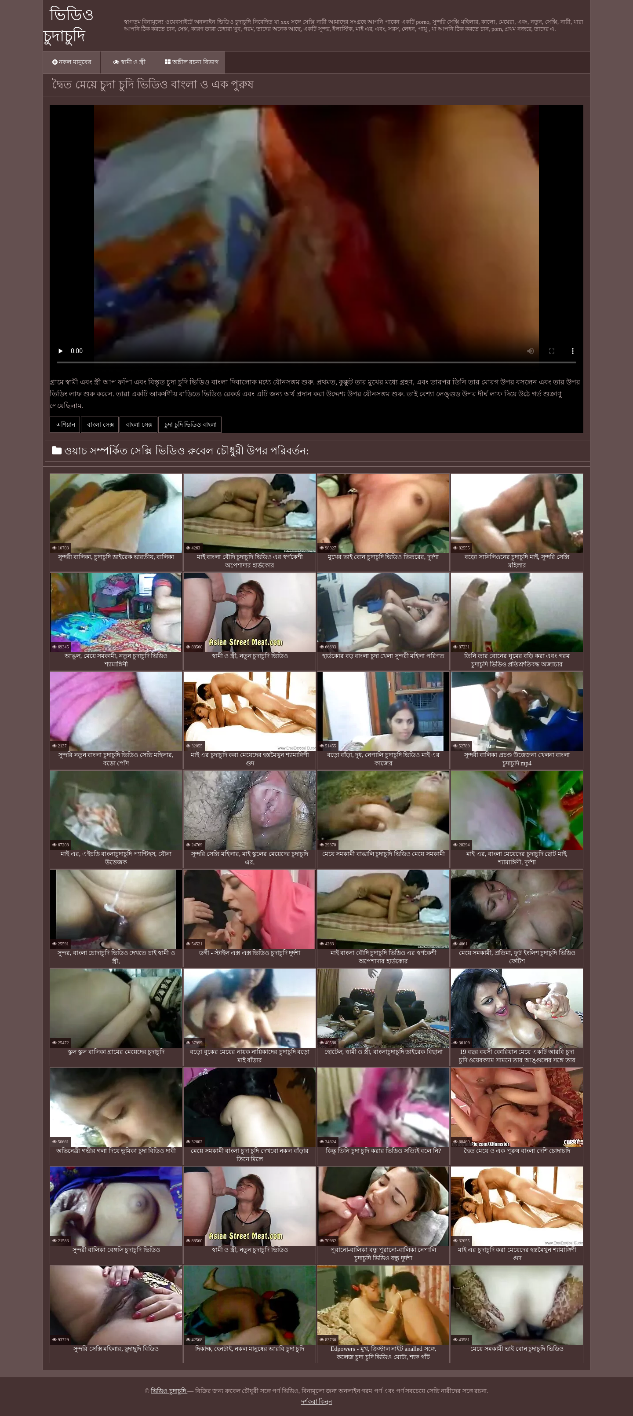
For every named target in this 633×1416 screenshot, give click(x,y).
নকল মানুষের (71, 62)
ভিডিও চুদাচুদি (169, 1391)
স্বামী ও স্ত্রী (129, 62)
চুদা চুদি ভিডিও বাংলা (190, 424)
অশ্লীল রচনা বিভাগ (191, 62)
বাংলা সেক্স (100, 424)
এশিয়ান (65, 424)
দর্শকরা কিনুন (316, 1401)
